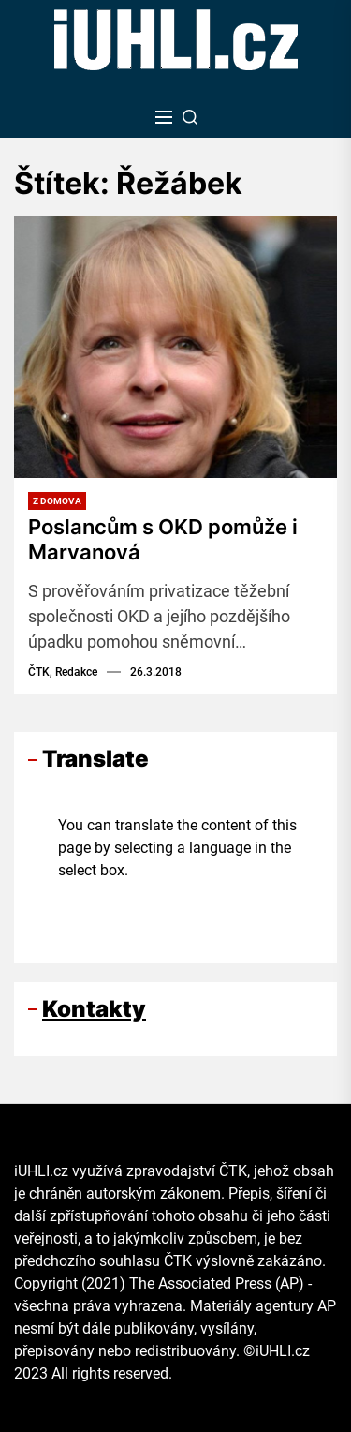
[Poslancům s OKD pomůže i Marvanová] (175, 347)
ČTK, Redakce (62, 672)
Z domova (57, 501)
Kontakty (94, 1008)
